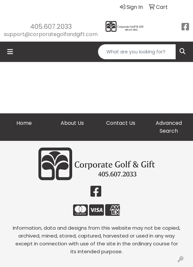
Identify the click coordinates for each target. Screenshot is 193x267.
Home (24, 123)
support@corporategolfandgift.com (51, 34)
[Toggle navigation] (10, 51)
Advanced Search (169, 127)
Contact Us (120, 123)
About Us (72, 123)
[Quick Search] (137, 51)
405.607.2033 (51, 26)
